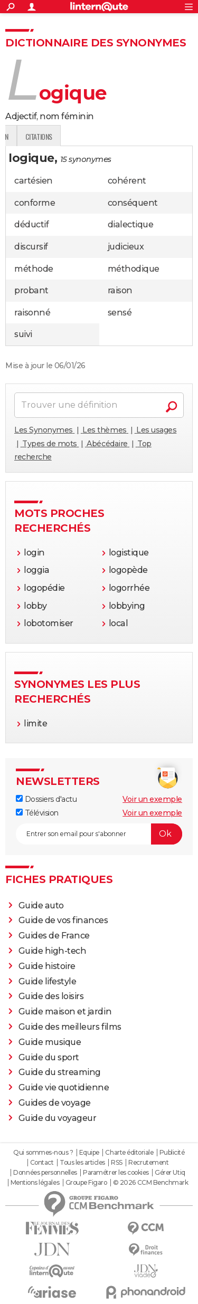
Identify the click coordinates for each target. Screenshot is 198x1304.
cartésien (33, 181)
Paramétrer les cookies (115, 1172)
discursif (31, 247)
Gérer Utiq (170, 1172)
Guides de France (54, 936)
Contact (42, 1162)
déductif (31, 224)
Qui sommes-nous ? (43, 1152)
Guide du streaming (59, 1072)
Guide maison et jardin (64, 1011)
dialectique (131, 224)
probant (31, 290)
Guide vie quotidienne (63, 1087)
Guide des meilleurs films (69, 1027)
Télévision (37, 813)
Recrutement (148, 1162)
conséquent (133, 203)
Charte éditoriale (129, 1152)
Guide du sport (48, 1057)
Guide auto (41, 905)
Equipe (89, 1152)
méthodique (133, 269)
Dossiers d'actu (46, 799)
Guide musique (49, 1042)
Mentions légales (35, 1182)
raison (120, 290)
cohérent (127, 181)
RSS (116, 1162)
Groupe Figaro (86, 1182)
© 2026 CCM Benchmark (150, 1182)
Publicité (172, 1152)
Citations (161, 136)
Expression (114, 136)
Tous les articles (82, 1162)
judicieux (126, 247)
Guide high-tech (52, 951)
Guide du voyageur (57, 1118)
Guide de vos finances (63, 920)
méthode (33, 269)
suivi (23, 334)
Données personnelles (45, 1172)
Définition (28, 136)
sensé (120, 313)
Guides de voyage (54, 1103)
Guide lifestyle (47, 981)
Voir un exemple (152, 799)
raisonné (32, 313)
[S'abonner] (99, 834)
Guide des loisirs (51, 996)
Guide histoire (47, 966)
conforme (34, 203)
